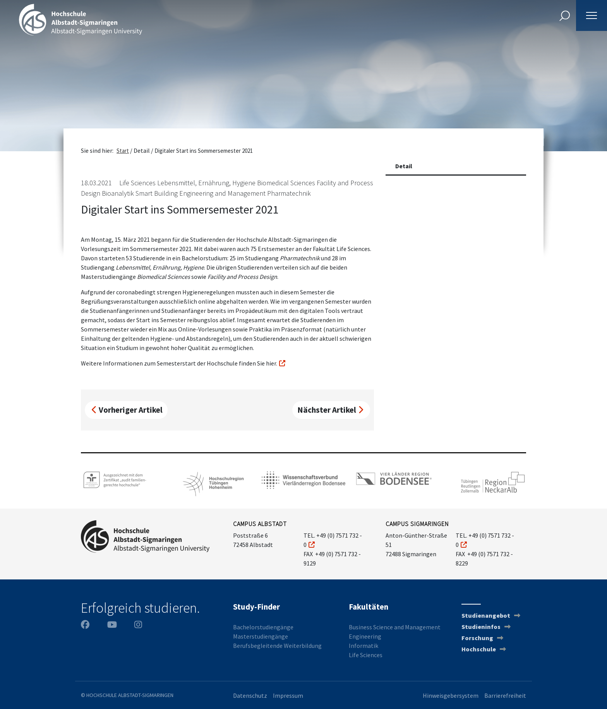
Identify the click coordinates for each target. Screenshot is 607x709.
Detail (403, 166)
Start (123, 150)
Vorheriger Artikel (127, 410)
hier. (271, 363)
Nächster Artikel (330, 410)
